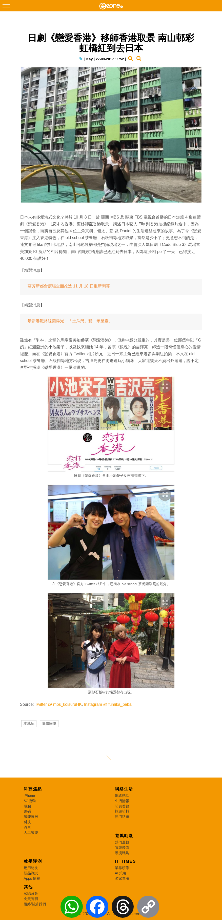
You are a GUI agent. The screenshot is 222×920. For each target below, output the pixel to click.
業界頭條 (122, 868)
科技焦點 (33, 789)
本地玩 (29, 723)
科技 (27, 822)
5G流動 (30, 801)
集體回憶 (49, 723)
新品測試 (31, 873)
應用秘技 (31, 868)
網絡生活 (124, 789)
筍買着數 (122, 806)
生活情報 (122, 801)
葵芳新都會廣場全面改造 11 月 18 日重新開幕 (69, 286)
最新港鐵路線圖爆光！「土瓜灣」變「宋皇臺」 (70, 321)
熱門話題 (122, 817)
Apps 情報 (32, 878)
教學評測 (33, 861)
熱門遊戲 (122, 842)
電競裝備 (122, 847)
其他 (28, 887)
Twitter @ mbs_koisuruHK (58, 704)
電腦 (27, 806)
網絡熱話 (122, 795)
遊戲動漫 (124, 836)
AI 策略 (121, 873)
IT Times (125, 861)
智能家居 (31, 817)
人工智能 (31, 833)
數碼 (27, 811)
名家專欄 (122, 878)
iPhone (29, 795)
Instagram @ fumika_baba (108, 704)
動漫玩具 (122, 853)
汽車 (27, 827)
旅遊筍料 (122, 811)
